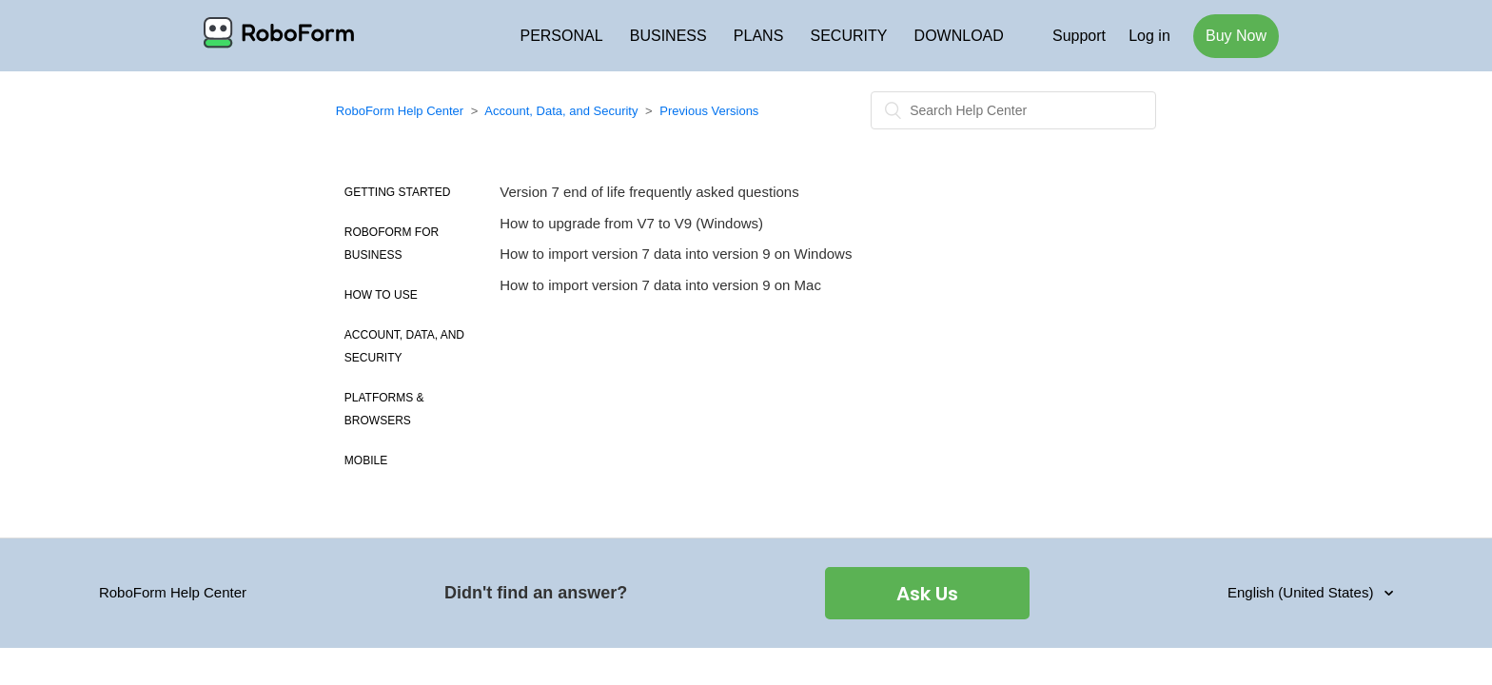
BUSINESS (668, 36)
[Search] (1013, 110)
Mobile (365, 460)
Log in (1149, 36)
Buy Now (1236, 36)
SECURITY (849, 36)
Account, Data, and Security (561, 111)
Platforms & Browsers (384, 409)
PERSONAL (561, 36)
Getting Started (397, 192)
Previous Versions (708, 111)
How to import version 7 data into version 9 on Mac (660, 285)
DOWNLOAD (959, 36)
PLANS (758, 36)
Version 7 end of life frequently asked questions (649, 192)
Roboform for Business (391, 243)
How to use (381, 295)
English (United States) (1302, 592)
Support (1079, 36)
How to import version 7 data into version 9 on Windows (676, 253)
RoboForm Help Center (399, 111)
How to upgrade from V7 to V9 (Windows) (631, 223)
